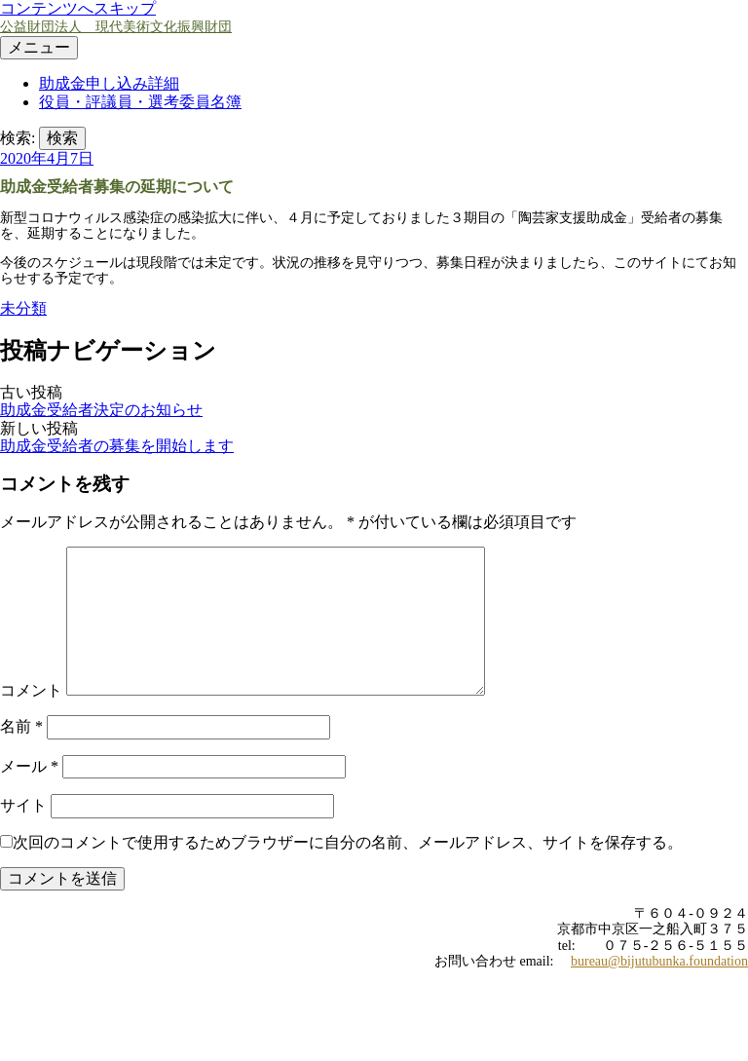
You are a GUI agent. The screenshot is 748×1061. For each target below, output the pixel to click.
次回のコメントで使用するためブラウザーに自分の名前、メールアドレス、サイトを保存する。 (348, 842)
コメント (31, 690)
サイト (23, 805)
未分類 (23, 308)
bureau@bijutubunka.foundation (659, 961)
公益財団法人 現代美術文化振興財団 (116, 26)
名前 (21, 726)
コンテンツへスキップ (78, 8)
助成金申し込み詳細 (109, 83)
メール (29, 766)
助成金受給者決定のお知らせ (101, 409)
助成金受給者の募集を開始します (117, 445)
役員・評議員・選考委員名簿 (140, 102)
